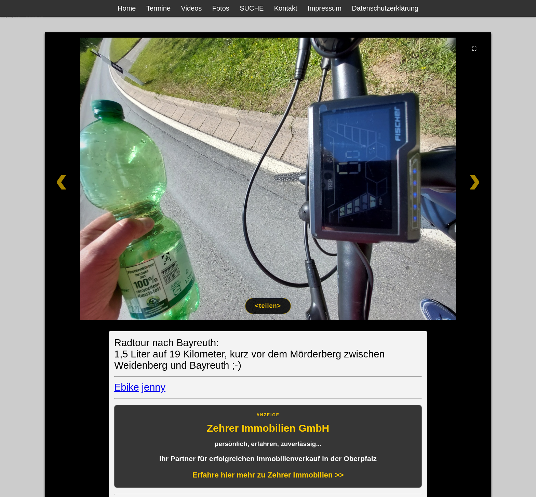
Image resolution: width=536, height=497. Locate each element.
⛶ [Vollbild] (474, 48)
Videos (191, 8)
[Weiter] (446, 179)
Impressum (324, 8)
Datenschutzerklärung (385, 8)
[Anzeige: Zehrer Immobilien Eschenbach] (268, 446)
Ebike (126, 387)
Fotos (220, 8)
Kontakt (285, 8)
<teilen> (268, 305)
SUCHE (252, 8)
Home (127, 8)
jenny (153, 387)
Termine (158, 8)
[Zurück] (89, 179)
